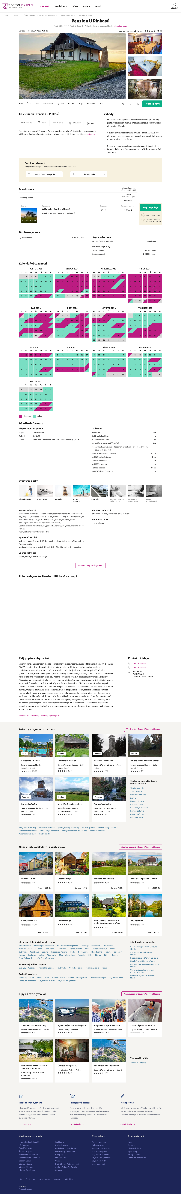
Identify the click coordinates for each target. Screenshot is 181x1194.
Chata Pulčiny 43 (65, 879)
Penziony (131, 1145)
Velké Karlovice (25, 946)
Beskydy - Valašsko (68, 15)
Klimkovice (61, 949)
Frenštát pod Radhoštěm (44, 946)
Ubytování (44, 6)
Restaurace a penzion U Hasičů (143, 879)
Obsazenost (48, 103)
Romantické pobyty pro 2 (78, 977)
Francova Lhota (75, 949)
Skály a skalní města (47, 827)
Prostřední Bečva (100, 949)
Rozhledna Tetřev (29, 804)
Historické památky (138, 795)
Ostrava (45, 952)
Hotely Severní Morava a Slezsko (143, 961)
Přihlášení (69, 1179)
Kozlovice (32, 955)
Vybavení (60, 103)
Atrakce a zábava (137, 814)
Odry (90, 955)
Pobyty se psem (43, 977)
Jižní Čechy (59, 1142)
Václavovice (49, 958)
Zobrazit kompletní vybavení (90, 565)
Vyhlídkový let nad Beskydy (33, 1025)
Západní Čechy (25, 1161)
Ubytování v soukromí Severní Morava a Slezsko (142, 971)
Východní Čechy (25, 1164)
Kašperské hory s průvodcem (107, 1025)
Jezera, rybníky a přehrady (68, 827)
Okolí (101, 103)
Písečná (98, 955)
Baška (72, 952)
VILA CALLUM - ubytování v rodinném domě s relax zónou (107, 922)
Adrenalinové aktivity (27, 834)
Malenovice (51, 955)
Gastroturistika (45, 834)
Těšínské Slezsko (92, 968)
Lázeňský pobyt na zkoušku (142, 1025)
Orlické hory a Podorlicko (65, 1151)
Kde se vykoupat (136, 817)
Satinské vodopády (102, 804)
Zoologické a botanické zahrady (74, 831)
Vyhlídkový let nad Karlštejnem (72, 1025)
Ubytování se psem (99, 1151)
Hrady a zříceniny (137, 801)
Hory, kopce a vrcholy (27, 827)
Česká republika (29, 15)
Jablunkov (117, 952)
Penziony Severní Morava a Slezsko (144, 958)
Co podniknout (60, 6)
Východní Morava (26, 1167)
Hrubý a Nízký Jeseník (46, 968)
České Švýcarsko (25, 1148)
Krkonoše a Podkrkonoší (29, 1142)
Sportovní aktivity (97, 831)
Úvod (6, 15)
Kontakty (91, 103)
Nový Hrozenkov (25, 949)
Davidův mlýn (136, 921)
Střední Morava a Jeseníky (29, 1158)
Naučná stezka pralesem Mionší (144, 761)
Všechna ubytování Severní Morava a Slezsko (140, 847)
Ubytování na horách (27, 981)
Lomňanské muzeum (67, 761)
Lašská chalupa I (65, 921)
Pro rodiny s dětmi (26, 977)
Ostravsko (62, 968)
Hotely (130, 1142)
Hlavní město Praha (27, 1170)
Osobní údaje (44, 1179)
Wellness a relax (58, 977)
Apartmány (132, 1151)
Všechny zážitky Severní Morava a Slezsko (142, 994)
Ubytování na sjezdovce (67, 981)
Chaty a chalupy (134, 1148)
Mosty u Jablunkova (67, 955)
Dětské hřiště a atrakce (28, 831)
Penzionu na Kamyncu (104, 879)
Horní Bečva (49, 949)
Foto (21, 103)
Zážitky (74, 6)
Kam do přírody (136, 804)
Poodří (104, 968)
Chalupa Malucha (29, 921)
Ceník (37, 103)
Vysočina (58, 1161)
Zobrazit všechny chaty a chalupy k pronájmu (39, 715)
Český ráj (59, 1155)
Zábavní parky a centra (107, 827)
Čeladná (38, 949)
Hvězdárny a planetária (49, 831)
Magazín (86, 6)
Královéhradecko (62, 1145)
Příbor (106, 955)
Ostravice (23, 952)
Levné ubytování (98, 1164)
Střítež (39, 958)
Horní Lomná (96, 952)
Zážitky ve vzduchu (138, 1063)
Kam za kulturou (137, 811)
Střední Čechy (60, 1158)
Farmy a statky (134, 1155)
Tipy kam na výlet (137, 788)
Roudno (115, 955)
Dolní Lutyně (83, 952)
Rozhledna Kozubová (103, 761)
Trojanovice (108, 946)
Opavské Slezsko (76, 968)
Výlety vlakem (136, 791)
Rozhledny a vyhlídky (139, 808)
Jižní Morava (24, 1145)
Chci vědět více (25, 1124)
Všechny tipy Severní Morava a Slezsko (143, 729)
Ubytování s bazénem (100, 1155)
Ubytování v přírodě (47, 981)
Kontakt (98, 6)
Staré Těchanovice (26, 958)
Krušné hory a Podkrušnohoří (67, 1164)
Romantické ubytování (101, 1148)
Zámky (133, 798)
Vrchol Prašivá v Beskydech (70, 804)
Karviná (22, 955)
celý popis (91, 134)
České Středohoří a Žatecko (66, 1167)
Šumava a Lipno (25, 1151)
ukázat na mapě (120, 26)
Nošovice (81, 955)
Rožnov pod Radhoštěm (90, 946)
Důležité (71, 103)
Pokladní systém (25, 1189)
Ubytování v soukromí (137, 1158)
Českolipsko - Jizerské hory (66, 1148)
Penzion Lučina (28, 879)
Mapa (81, 103)
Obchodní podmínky (27, 1179)
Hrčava (107, 952)
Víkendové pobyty (98, 977)
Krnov (112, 949)
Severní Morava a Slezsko (48, 15)
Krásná (87, 949)
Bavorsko (59, 1170)
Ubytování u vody (116, 977)
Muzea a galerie (88, 827)
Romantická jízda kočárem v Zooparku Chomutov (34, 1067)
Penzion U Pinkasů (85, 15)
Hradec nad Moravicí (59, 952)
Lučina (41, 955)
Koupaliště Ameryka (30, 761)
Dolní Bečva (34, 952)
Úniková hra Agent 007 (68, 1066)
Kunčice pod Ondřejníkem (67, 946)
